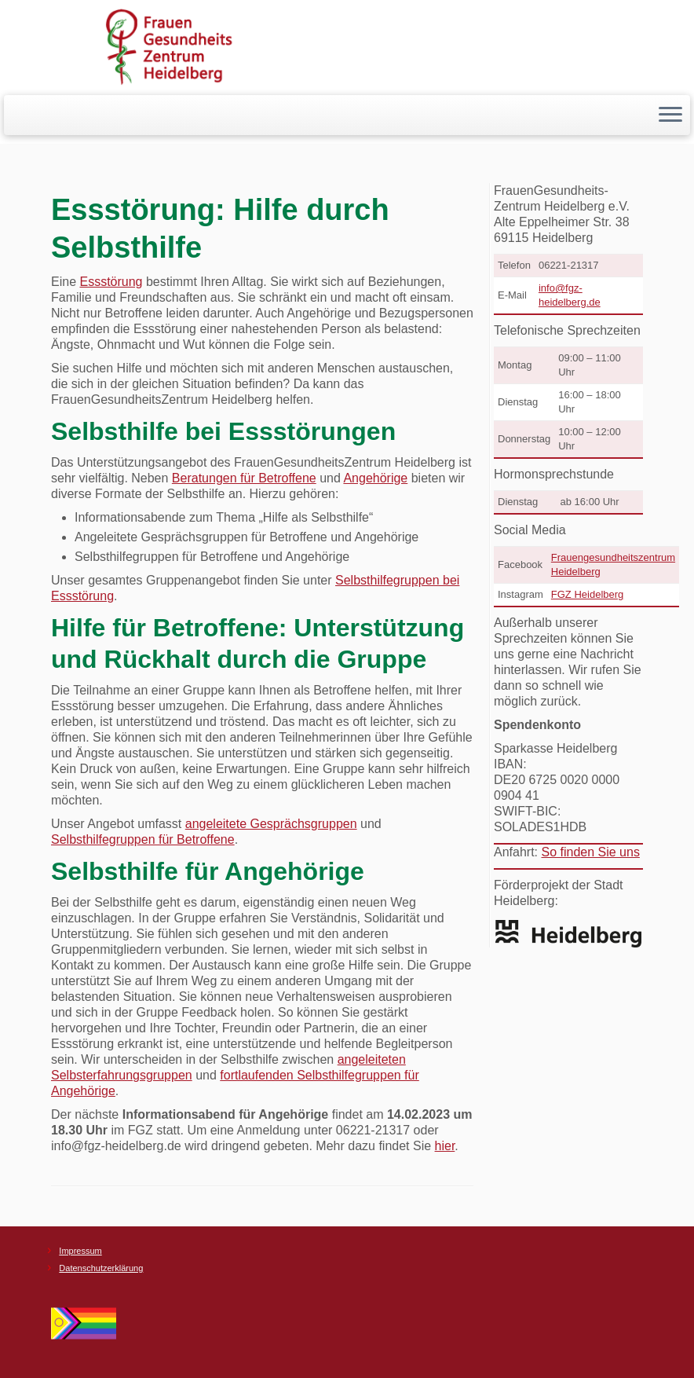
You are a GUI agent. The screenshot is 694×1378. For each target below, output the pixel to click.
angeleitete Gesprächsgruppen (271, 823)
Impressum (80, 1250)
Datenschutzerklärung (101, 1268)
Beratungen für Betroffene (244, 478)
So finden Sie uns (590, 852)
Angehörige (375, 478)
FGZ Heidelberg (587, 594)
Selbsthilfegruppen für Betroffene (143, 839)
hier (445, 1146)
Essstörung (110, 281)
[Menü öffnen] (670, 115)
